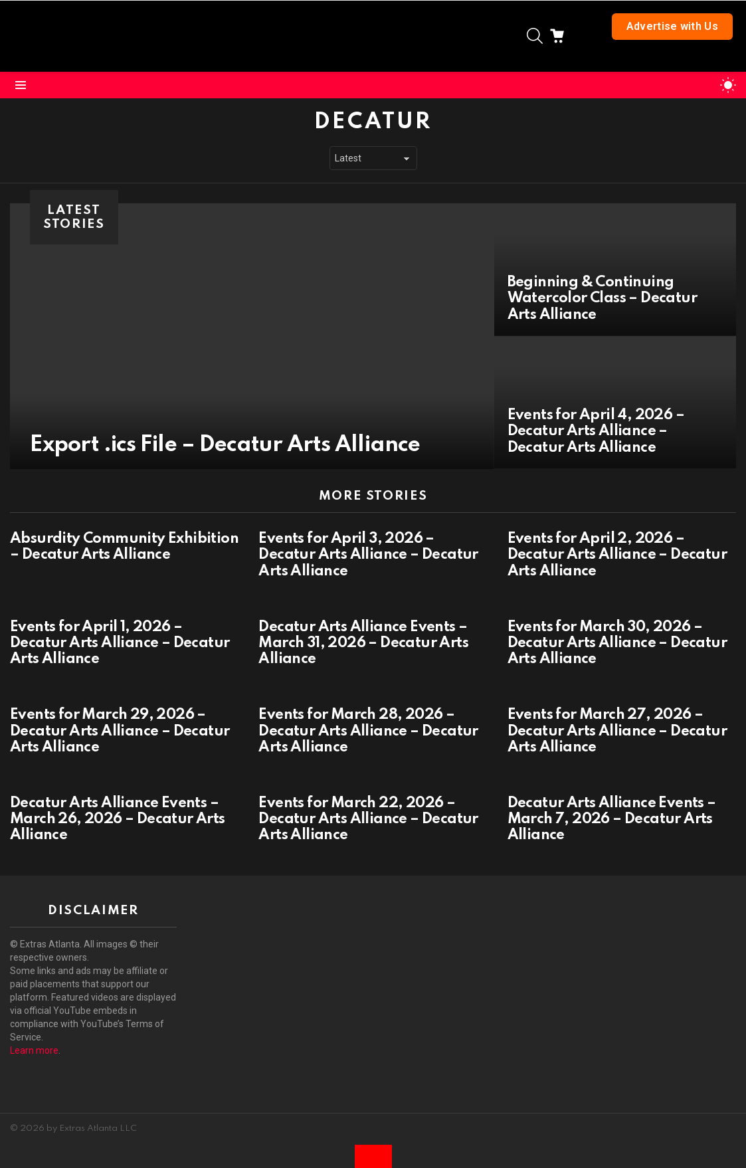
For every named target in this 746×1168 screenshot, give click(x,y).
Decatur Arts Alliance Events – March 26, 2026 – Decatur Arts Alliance (117, 819)
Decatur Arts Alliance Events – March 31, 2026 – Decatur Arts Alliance (363, 643)
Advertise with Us (672, 26)
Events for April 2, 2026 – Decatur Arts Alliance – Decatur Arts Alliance (617, 555)
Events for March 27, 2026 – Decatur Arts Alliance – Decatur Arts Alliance (617, 731)
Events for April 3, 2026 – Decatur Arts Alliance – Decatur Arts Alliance (368, 555)
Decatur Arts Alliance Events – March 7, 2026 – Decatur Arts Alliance (612, 819)
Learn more (34, 1050)
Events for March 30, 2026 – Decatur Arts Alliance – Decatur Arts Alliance (617, 643)
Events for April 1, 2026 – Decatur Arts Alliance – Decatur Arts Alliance (119, 643)
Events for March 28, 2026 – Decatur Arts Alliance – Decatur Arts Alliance (368, 731)
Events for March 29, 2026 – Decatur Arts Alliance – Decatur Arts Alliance (119, 731)
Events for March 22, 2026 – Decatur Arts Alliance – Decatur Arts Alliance (368, 819)
